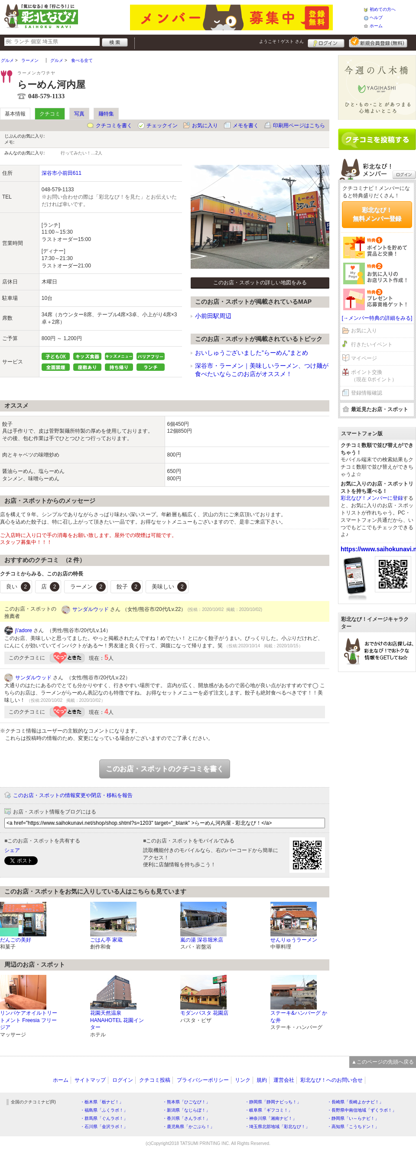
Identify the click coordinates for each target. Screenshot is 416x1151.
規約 (262, 1080)
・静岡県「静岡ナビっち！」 (273, 1102)
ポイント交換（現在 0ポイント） (374, 376)
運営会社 (283, 1080)
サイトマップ (90, 1080)
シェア (12, 850)
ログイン (326, 42)
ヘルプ (376, 17)
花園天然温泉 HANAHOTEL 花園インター (117, 1020)
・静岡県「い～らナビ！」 (353, 1118)
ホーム (376, 25)
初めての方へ (383, 9)
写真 (79, 114)
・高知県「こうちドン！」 (353, 1126)
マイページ (364, 358)
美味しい (169, 587)
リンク (242, 1080)
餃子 (129, 587)
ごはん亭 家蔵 (106, 940)
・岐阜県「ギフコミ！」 (268, 1110)
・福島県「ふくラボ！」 (104, 1110)
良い (18, 587)
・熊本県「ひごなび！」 (186, 1102)
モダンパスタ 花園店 (204, 1013)
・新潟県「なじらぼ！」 (186, 1110)
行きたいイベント (372, 344)
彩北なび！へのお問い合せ (331, 1080)
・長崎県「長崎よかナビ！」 (355, 1102)
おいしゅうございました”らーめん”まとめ (251, 352)
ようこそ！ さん (281, 41)
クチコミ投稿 (154, 1080)
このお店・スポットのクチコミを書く (165, 768)
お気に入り (205, 125)
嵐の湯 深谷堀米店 (201, 940)
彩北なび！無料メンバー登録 (377, 214)
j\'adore (23, 630)
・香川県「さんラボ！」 (186, 1118)
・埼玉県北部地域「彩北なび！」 (277, 1126)
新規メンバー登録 (378, 42)
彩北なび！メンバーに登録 (372, 498)
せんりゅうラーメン (293, 940)
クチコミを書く (114, 125)
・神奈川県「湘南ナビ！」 (271, 1118)
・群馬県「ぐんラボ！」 (104, 1118)
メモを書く (246, 125)
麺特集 (106, 114)
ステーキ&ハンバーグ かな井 (298, 1016)
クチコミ (49, 114)
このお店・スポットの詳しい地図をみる (260, 283)
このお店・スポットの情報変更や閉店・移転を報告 (73, 795)
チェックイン (162, 125)
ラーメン (88, 587)
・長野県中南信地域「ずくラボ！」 (361, 1110)
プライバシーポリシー (203, 1080)
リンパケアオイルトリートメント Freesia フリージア (28, 1020)
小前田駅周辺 (213, 315)
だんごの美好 (15, 940)
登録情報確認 (366, 393)
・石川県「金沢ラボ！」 (104, 1126)
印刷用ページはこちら (299, 125)
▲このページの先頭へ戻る (382, 1062)
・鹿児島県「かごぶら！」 (188, 1126)
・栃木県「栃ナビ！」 (102, 1102)
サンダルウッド (90, 609)
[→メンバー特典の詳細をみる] (377, 318)
